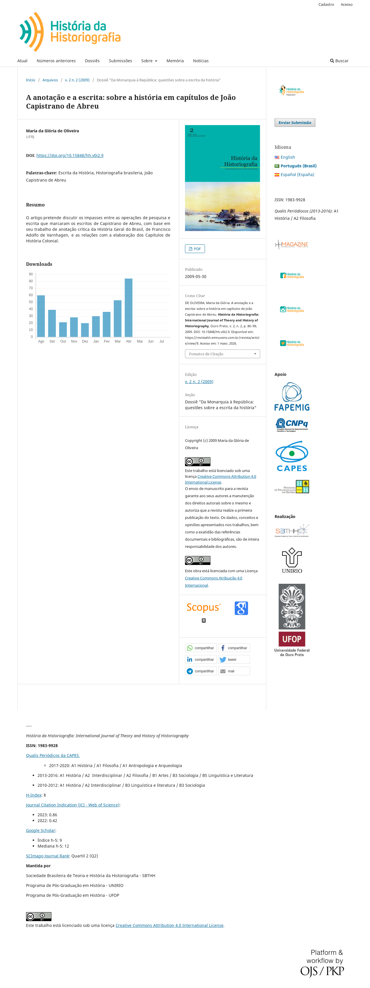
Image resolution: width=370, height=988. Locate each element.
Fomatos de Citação (206, 353)
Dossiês (92, 60)
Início (30, 80)
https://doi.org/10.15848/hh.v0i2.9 (69, 155)
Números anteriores (56, 60)
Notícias (201, 60)
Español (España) (297, 174)
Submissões (120, 60)
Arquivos (50, 80)
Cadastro (326, 4)
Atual (22, 60)
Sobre (147, 60)
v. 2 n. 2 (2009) (77, 80)
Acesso (347, 4)
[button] (201, 648)
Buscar (339, 60)
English (288, 157)
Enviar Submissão (295, 122)
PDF (197, 248)
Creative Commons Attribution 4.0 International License (169, 925)
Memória (175, 60)
